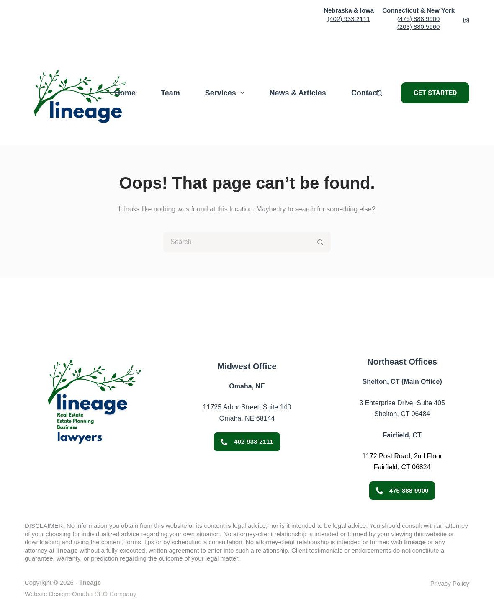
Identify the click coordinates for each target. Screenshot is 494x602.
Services (226, 93)
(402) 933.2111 (348, 18)
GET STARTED (435, 93)
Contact (365, 93)
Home (125, 93)
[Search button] (320, 242)
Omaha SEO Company (104, 593)
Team (170, 93)
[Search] (379, 93)
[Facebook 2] (466, 20)
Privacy (440, 583)
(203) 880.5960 (418, 26)
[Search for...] (236, 242)
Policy (460, 583)
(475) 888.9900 (418, 18)
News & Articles (297, 93)
